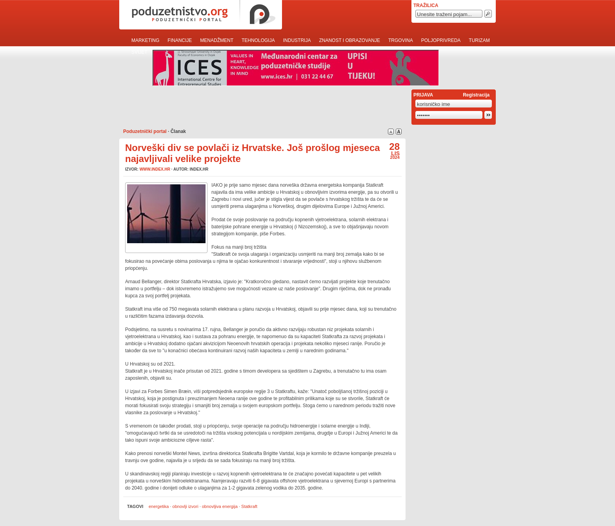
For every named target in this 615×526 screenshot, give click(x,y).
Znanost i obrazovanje (349, 40)
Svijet (139, 52)
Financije (179, 40)
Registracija (476, 95)
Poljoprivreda (441, 40)
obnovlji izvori (185, 506)
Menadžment (216, 40)
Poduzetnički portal (145, 131)
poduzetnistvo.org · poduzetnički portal (200, 14)
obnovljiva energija (220, 506)
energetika (159, 506)
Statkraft (249, 506)
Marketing (145, 40)
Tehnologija (258, 40)
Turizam (479, 40)
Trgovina (400, 40)
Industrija (297, 40)
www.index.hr (155, 169)
